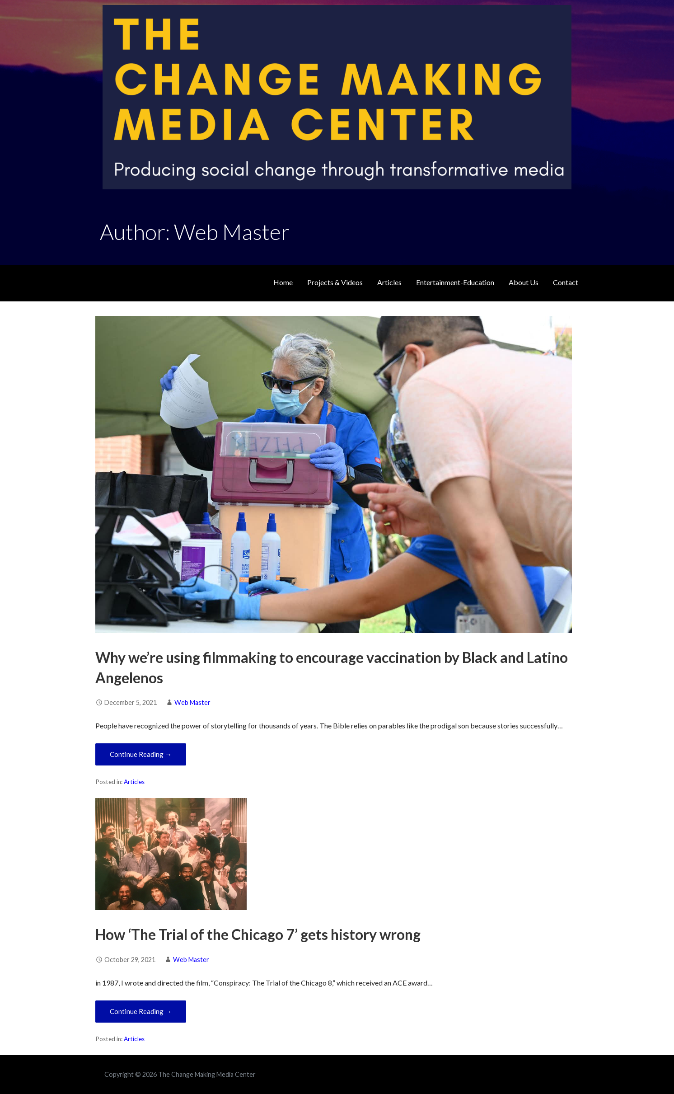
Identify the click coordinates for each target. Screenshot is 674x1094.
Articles (389, 282)
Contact (565, 282)
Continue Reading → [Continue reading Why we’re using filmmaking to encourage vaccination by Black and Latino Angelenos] (141, 754)
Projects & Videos (335, 282)
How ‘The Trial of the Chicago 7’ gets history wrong (258, 934)
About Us (523, 282)
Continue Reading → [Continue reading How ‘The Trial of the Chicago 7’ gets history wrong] (141, 1011)
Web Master (192, 702)
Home (283, 282)
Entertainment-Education (455, 282)
